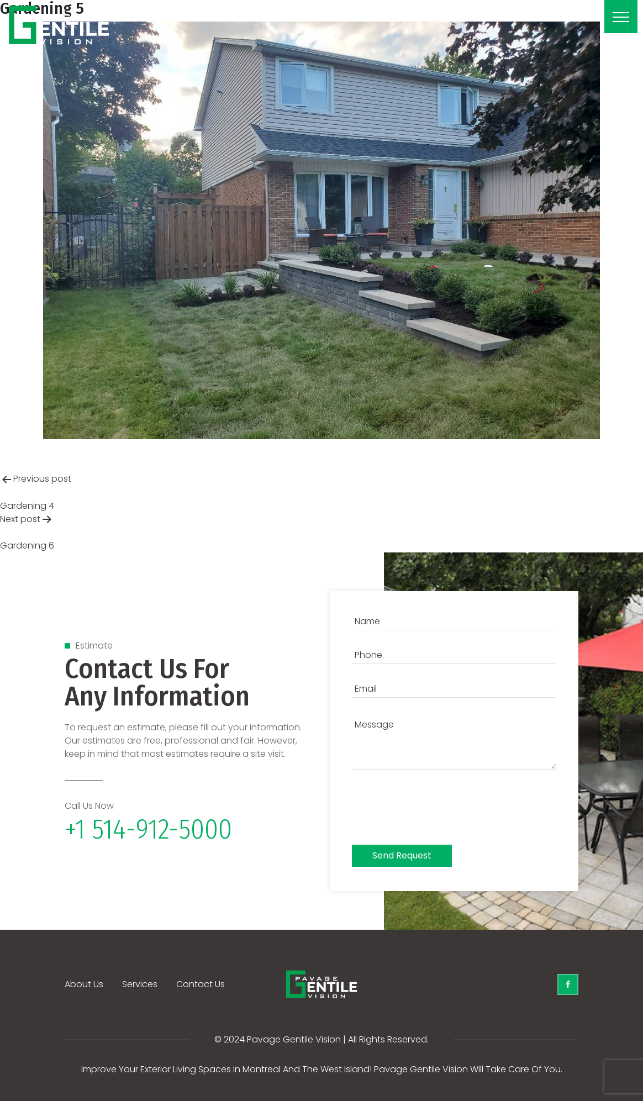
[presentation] (436, 809)
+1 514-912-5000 (148, 829)
